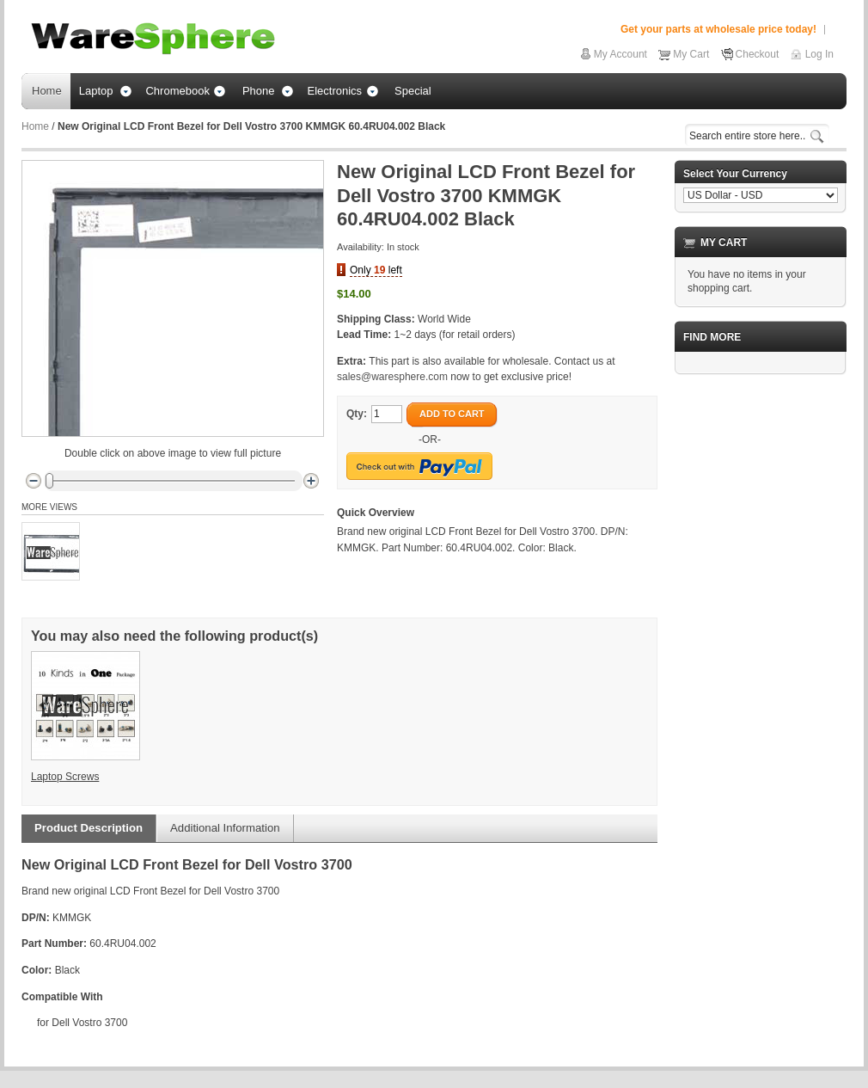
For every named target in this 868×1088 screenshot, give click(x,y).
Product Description (88, 827)
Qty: (356, 414)
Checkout (757, 54)
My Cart (691, 54)
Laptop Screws (65, 777)
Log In (819, 54)
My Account (620, 54)
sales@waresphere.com (392, 377)
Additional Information (225, 827)
